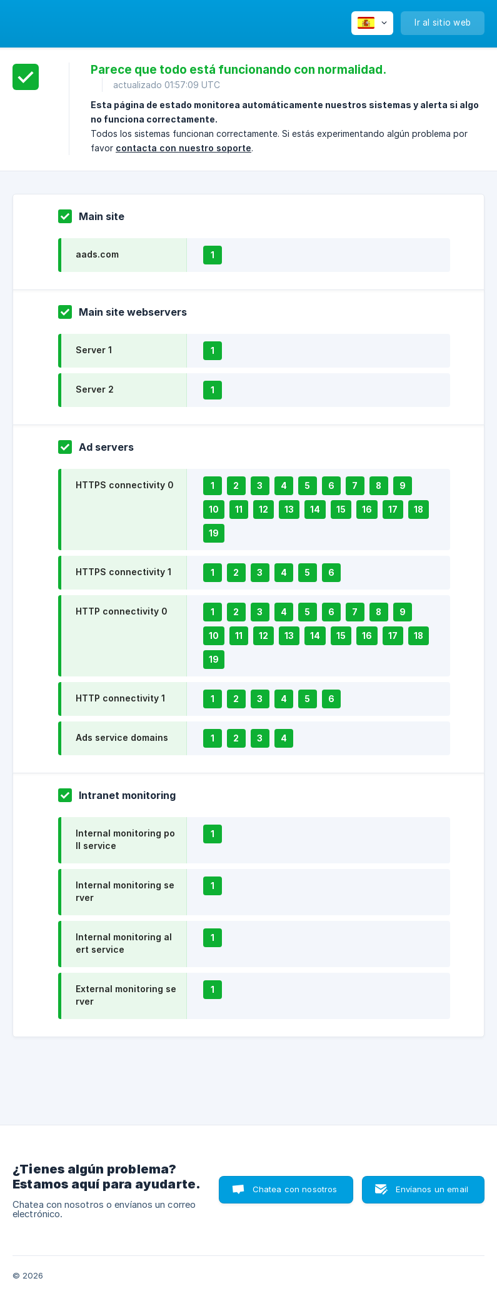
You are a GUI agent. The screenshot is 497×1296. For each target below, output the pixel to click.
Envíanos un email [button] (432, 1189)
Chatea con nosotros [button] (295, 1189)
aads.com (97, 254)
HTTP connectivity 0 (121, 611)
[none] (372, 23)
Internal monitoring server (125, 891)
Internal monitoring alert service (124, 943)
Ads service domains (122, 737)
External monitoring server (126, 995)
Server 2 (95, 389)
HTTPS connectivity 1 (123, 571)
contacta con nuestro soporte (183, 148)
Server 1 (94, 349)
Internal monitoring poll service (125, 839)
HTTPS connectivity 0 (124, 485)
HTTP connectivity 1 (120, 698)
